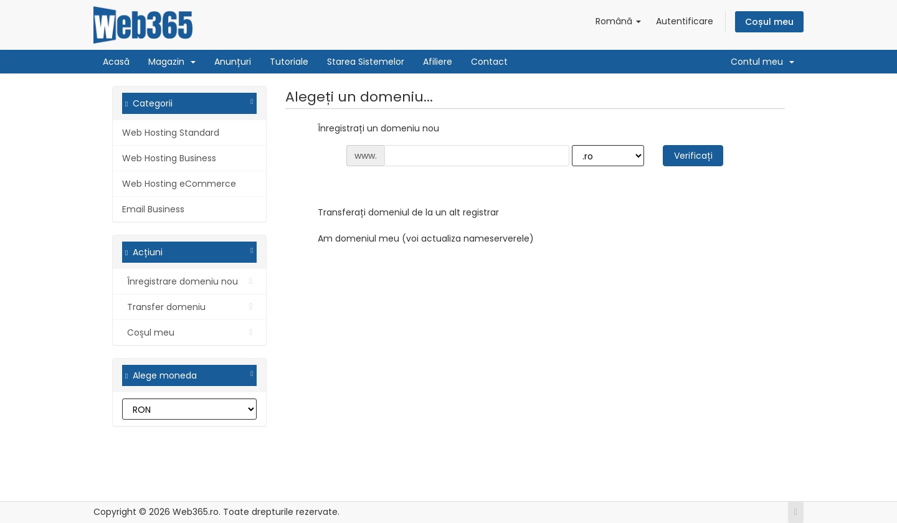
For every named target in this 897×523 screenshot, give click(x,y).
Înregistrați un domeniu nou (368, 129)
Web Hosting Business (169, 158)
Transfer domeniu (189, 306)
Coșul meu (769, 22)
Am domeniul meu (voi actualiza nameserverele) (416, 239)
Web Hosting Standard (170, 132)
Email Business (153, 209)
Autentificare (684, 21)
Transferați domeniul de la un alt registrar (398, 213)
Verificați (693, 155)
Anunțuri (232, 61)
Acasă (116, 61)
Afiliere (437, 61)
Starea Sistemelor (365, 61)
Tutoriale (289, 61)
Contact (489, 61)
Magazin (172, 61)
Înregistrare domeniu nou (189, 281)
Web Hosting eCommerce (179, 183)
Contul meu (762, 61)
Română (618, 21)
